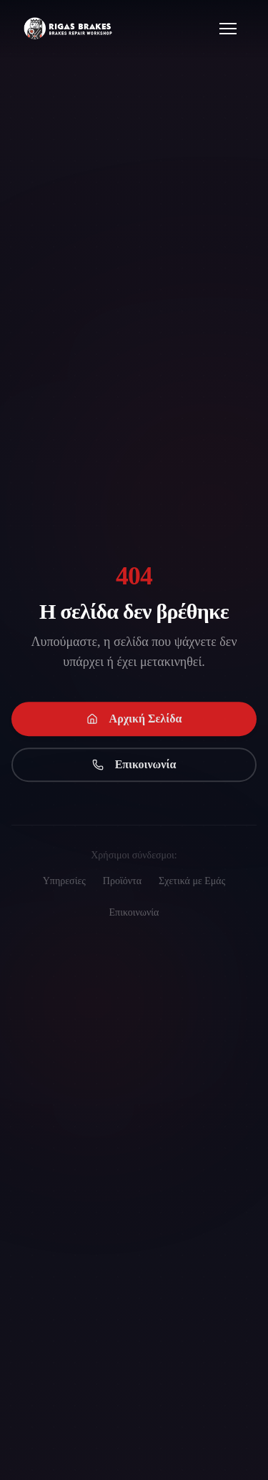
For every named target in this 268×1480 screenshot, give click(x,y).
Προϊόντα (122, 881)
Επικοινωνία (134, 766)
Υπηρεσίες (64, 881)
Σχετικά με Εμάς (192, 881)
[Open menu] (228, 28)
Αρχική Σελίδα (134, 721)
